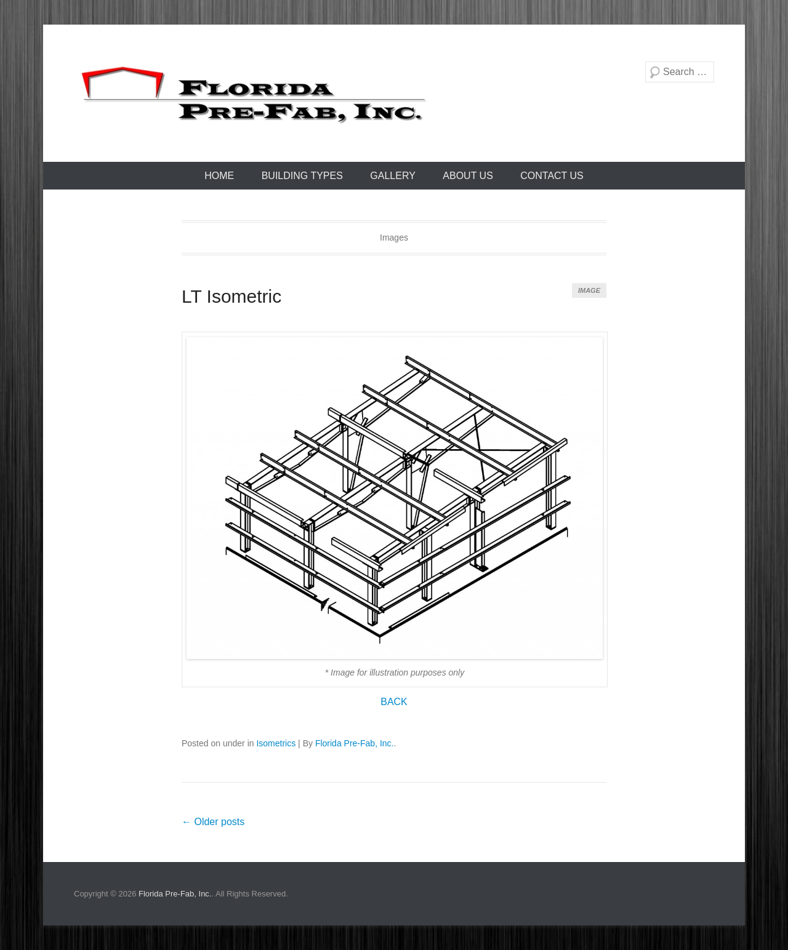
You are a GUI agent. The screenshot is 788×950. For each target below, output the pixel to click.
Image (589, 290)
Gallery (393, 175)
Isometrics (276, 743)
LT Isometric (231, 296)
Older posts (213, 821)
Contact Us (552, 175)
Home (219, 175)
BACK (394, 702)
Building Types (302, 175)
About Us (468, 175)
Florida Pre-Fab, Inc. (354, 743)
